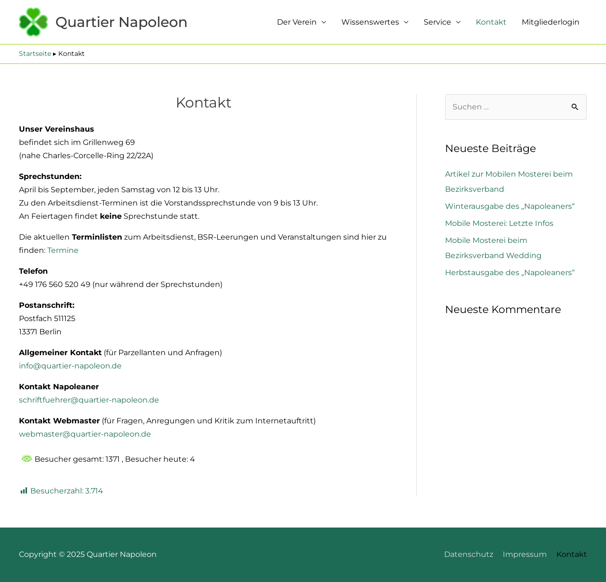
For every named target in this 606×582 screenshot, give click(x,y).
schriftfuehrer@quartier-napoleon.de (89, 399)
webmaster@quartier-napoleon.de (85, 434)
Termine (63, 250)
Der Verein (297, 22)
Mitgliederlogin (550, 22)
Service (437, 22)
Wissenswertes (370, 22)
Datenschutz (468, 554)
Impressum (525, 554)
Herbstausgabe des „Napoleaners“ (510, 272)
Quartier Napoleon (121, 22)
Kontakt (491, 22)
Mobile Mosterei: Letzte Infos (499, 223)
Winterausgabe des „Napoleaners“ (510, 206)
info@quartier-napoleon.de (70, 365)
